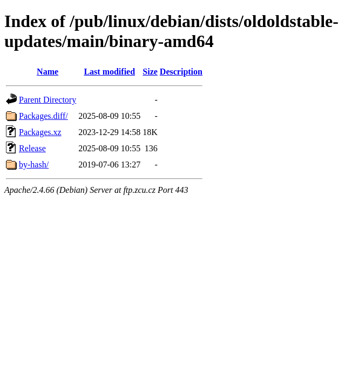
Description (181, 71)
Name (47, 71)
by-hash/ (34, 164)
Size (150, 71)
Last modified (109, 71)
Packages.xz (40, 132)
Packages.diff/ (43, 115)
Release (32, 148)
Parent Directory (47, 99)
